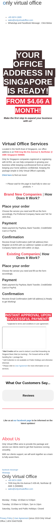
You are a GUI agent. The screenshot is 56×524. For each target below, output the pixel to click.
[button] (2, 404)
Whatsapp (6, 473)
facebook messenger (10, 470)
